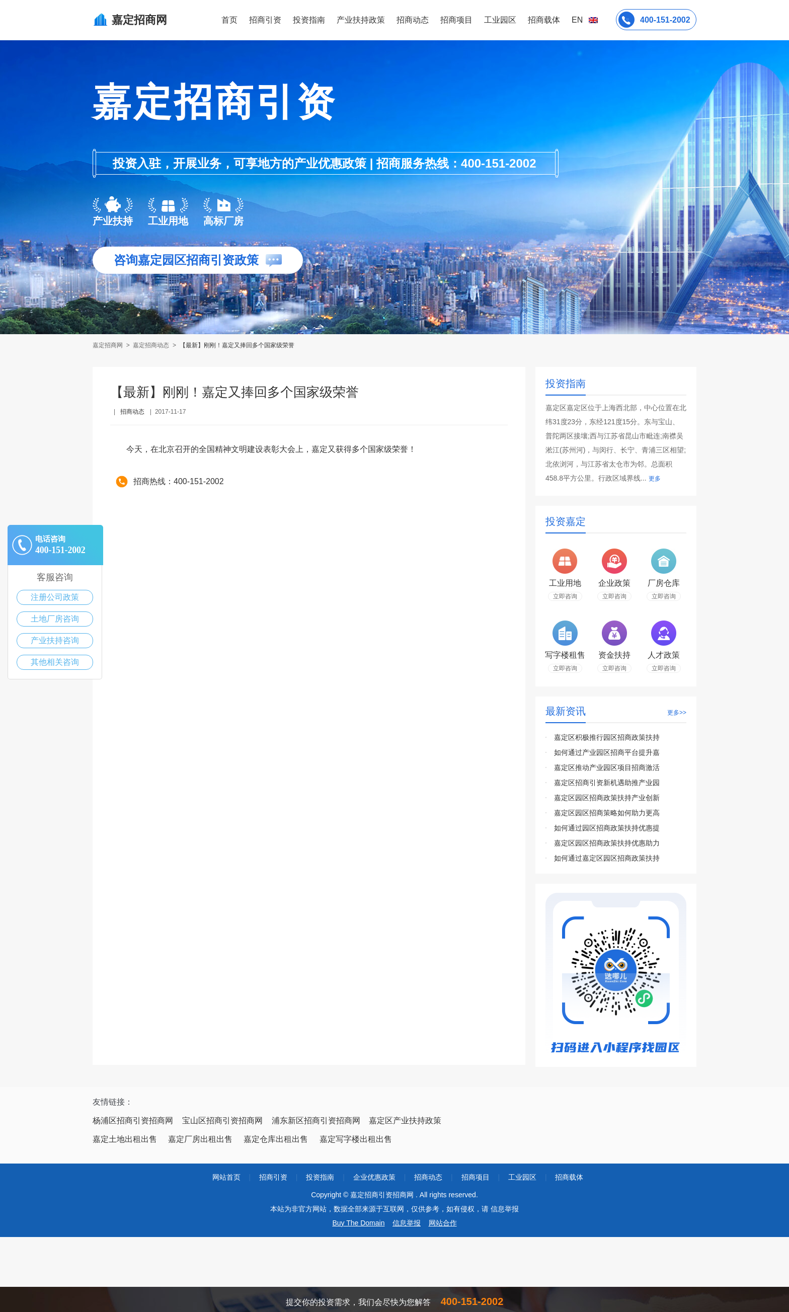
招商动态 (413, 20)
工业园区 (500, 20)
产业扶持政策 (361, 20)
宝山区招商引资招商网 (222, 1120)
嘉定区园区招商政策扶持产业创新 (607, 798)
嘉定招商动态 (151, 345)
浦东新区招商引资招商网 (316, 1120)
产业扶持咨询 (55, 640)
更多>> (676, 712)
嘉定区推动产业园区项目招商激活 (607, 767)
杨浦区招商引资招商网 (133, 1120)
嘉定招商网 (108, 345)
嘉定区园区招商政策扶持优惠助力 (607, 843)
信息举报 (406, 1223)
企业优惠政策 (374, 1177)
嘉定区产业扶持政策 (405, 1120)
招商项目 (456, 20)
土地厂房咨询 (55, 618)
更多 (655, 478)
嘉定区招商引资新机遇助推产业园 (607, 783)
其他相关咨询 (55, 662)
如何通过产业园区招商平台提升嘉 (607, 752)
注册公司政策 (55, 597)
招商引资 (265, 20)
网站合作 (443, 1223)
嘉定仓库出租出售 (276, 1139)
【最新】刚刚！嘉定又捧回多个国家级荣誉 (237, 345)
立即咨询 (565, 596)
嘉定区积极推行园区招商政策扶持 (607, 737)
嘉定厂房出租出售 (200, 1139)
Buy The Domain (358, 1223)
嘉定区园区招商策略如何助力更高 (607, 813)
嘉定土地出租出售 (125, 1139)
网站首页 (226, 1177)
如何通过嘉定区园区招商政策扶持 (607, 858)
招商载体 (569, 1177)
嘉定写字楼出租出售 (356, 1139)
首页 (229, 20)
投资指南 (309, 20)
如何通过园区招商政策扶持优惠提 (607, 828)
